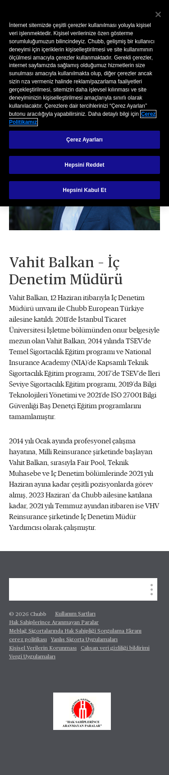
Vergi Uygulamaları (32, 657)
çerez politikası (28, 640)
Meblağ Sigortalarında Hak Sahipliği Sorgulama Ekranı (75, 631)
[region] (84, 103)
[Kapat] (158, 14)
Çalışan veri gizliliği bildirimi (115, 648)
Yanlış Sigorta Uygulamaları (84, 640)
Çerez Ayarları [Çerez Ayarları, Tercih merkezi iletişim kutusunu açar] (84, 140)
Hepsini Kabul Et (84, 190)
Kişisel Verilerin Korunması (43, 648)
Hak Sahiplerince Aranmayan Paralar (54, 622)
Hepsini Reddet (84, 165)
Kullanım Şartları (75, 614)
